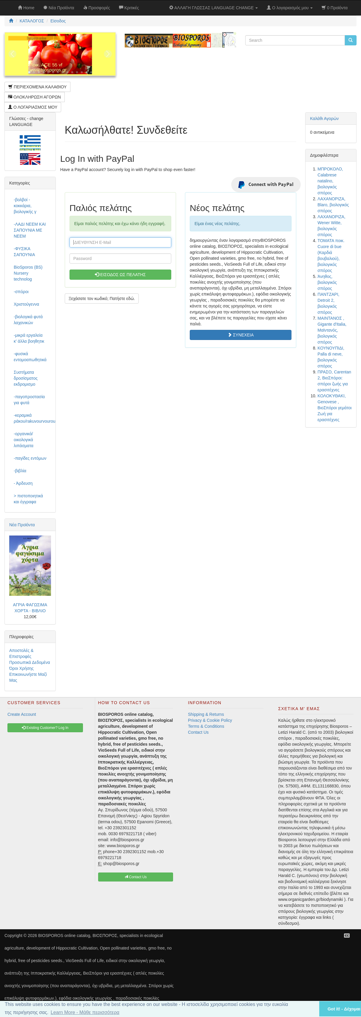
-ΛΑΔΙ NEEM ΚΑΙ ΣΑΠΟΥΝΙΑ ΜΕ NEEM (30, 230)
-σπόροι (21, 291)
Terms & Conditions (206, 726)
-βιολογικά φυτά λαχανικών (28, 319)
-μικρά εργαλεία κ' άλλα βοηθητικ (29, 338)
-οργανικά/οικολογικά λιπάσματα (23, 439)
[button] (307, 1009)
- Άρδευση (23, 483)
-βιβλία (20, 470)
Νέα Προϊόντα (22, 524)
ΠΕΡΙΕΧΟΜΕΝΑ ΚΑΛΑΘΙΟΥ (37, 86)
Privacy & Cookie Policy (210, 720)
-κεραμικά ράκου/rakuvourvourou (32, 418)
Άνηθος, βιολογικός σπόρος (327, 282)
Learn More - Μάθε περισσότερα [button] (85, 1012)
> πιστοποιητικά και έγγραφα (28, 498)
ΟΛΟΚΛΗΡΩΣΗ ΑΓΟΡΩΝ (34, 97)
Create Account (21, 714)
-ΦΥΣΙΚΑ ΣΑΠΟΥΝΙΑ (24, 251)
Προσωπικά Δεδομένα (29, 662)
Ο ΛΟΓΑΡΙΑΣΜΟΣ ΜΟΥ (32, 107)
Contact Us (198, 732)
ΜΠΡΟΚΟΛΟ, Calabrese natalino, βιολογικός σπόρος (330, 181)
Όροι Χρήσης (21, 668)
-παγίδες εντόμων (30, 458)
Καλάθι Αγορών (324, 118)
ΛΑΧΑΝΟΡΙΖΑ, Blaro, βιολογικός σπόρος (333, 204)
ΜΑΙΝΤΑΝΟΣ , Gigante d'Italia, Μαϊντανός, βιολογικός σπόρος (331, 330)
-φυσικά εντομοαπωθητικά (30, 356)
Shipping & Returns (206, 714)
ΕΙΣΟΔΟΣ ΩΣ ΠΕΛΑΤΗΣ (120, 274)
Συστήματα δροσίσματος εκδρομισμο (26, 378)
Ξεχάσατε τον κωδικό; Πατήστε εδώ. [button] (102, 298)
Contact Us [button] (135, 877)
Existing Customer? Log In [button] (45, 728)
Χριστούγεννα (26, 304)
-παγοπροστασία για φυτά (29, 399)
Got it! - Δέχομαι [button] (344, 1009)
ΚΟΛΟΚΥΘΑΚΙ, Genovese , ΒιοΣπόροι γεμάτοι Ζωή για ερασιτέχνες (334, 407)
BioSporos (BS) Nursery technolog (28, 273)
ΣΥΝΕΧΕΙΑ (241, 335)
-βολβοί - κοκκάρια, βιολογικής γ (25, 205)
